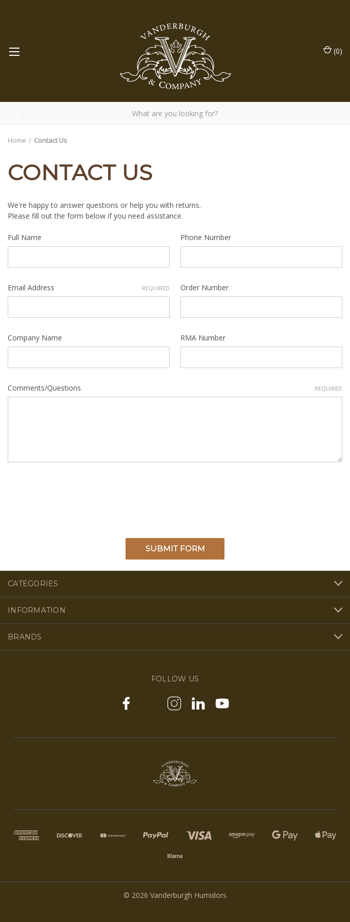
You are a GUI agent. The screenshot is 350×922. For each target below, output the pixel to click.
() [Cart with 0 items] (332, 51)
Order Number (204, 287)
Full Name (25, 237)
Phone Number (205, 237)
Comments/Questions (175, 388)
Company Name (35, 337)
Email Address (89, 287)
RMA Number (202, 337)
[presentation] (85, 497)
